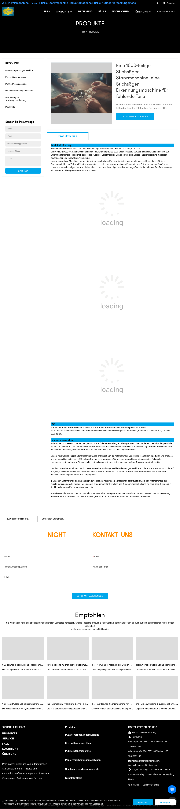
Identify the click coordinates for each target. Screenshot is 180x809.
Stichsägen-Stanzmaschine (54, 519)
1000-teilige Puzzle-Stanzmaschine (21, 519)
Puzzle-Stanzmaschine (15, 77)
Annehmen (140, 802)
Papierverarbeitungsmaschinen (19, 90)
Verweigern (164, 802)
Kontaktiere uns (166, 11)
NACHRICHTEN (120, 11)
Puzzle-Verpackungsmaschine (19, 70)
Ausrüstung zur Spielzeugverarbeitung (15, 98)
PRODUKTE (62, 11)
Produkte (70, 727)
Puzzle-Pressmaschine (15, 84)
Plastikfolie (10, 107)
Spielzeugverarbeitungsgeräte (82, 769)
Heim (47, 11)
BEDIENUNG (85, 11)
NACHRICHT (10, 749)
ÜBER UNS (141, 11)
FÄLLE (102, 11)
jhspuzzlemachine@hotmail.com (143, 765)
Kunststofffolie (73, 778)
